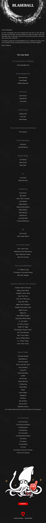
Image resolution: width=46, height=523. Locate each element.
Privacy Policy (28, 518)
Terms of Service (18, 518)
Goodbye (23, 503)
